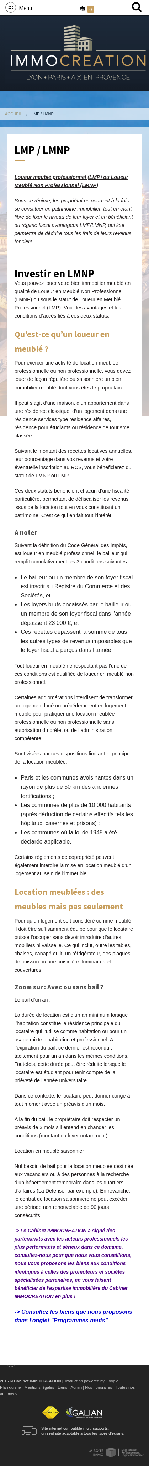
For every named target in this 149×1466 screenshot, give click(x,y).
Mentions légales (39, 1387)
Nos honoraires (98, 1387)
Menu (24, 7)
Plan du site (10, 1387)
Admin (76, 1387)
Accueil (13, 114)
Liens (62, 1387)
